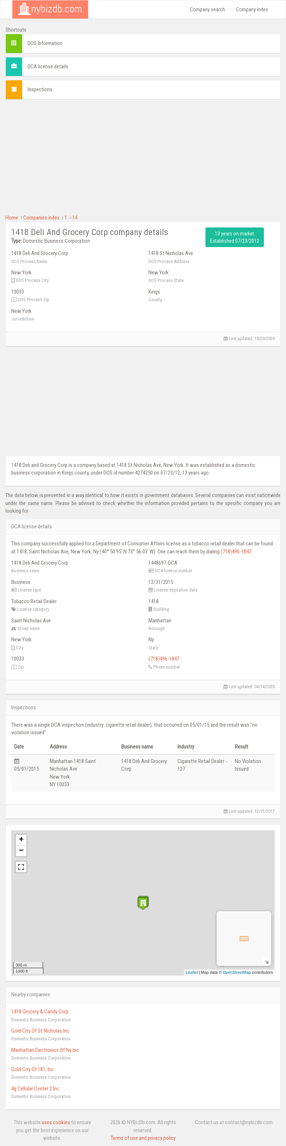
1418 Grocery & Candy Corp (40, 1011)
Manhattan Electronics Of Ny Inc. (45, 1050)
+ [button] (21, 840)
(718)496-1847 (236, 551)
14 (74, 217)
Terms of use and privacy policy (143, 1138)
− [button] (21, 851)
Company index (252, 9)
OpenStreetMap (237, 972)
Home (11, 217)
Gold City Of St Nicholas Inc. (40, 1031)
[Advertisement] (143, 156)
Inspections (40, 89)
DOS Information (45, 43)
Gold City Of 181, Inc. (33, 1069)
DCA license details (48, 66)
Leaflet (192, 972)
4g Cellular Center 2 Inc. (35, 1088)
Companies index (41, 217)
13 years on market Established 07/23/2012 (234, 237)
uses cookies (56, 1122)
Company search (207, 9)
